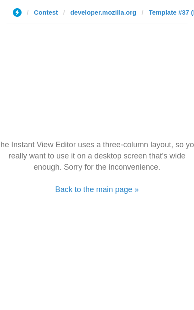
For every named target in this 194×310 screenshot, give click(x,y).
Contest (46, 12)
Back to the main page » (97, 189)
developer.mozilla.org (103, 12)
